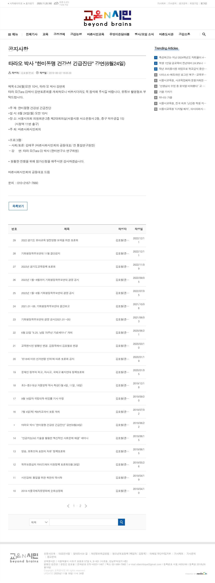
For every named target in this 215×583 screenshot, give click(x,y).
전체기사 (31, 34)
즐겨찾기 (30, 3)
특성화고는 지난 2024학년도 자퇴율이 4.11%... (183, 57)
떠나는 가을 (165, 97)
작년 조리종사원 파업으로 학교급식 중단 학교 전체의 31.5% (183, 69)
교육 (45, 34)
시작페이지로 (16, 3)
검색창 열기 (203, 34)
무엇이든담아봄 (119, 34)
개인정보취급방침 (100, 553)
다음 (86, 506)
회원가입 (194, 3)
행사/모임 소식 (144, 34)
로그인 (204, 3)
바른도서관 (166, 34)
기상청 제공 (63, 4)
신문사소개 (49, 553)
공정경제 (59, 34)
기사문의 (172, 3)
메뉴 (15, 34)
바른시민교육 (95, 34)
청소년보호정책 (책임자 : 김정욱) (129, 553)
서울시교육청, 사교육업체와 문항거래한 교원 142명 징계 (183, 80)
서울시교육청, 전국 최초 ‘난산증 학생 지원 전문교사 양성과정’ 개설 (183, 103)
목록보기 (18, 206)
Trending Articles (166, 48)
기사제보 (161, 3)
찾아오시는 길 (80, 553)
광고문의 (183, 3)
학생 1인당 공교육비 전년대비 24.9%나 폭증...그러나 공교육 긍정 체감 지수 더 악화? (183, 63)
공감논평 (76, 34)
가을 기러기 (165, 92)
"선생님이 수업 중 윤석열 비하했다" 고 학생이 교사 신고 (183, 86)
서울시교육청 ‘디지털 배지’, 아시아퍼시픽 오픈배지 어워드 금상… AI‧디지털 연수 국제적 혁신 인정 (183, 109)
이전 (68, 506)
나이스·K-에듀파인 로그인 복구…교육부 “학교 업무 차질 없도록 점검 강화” (183, 75)
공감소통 (184, 34)
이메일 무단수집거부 (160, 553)
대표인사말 (64, 553)
